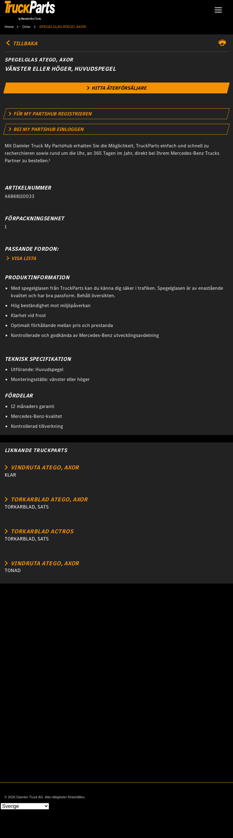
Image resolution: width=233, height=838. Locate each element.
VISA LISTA (21, 258)
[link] (116, 88)
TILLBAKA (21, 43)
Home (9, 27)
